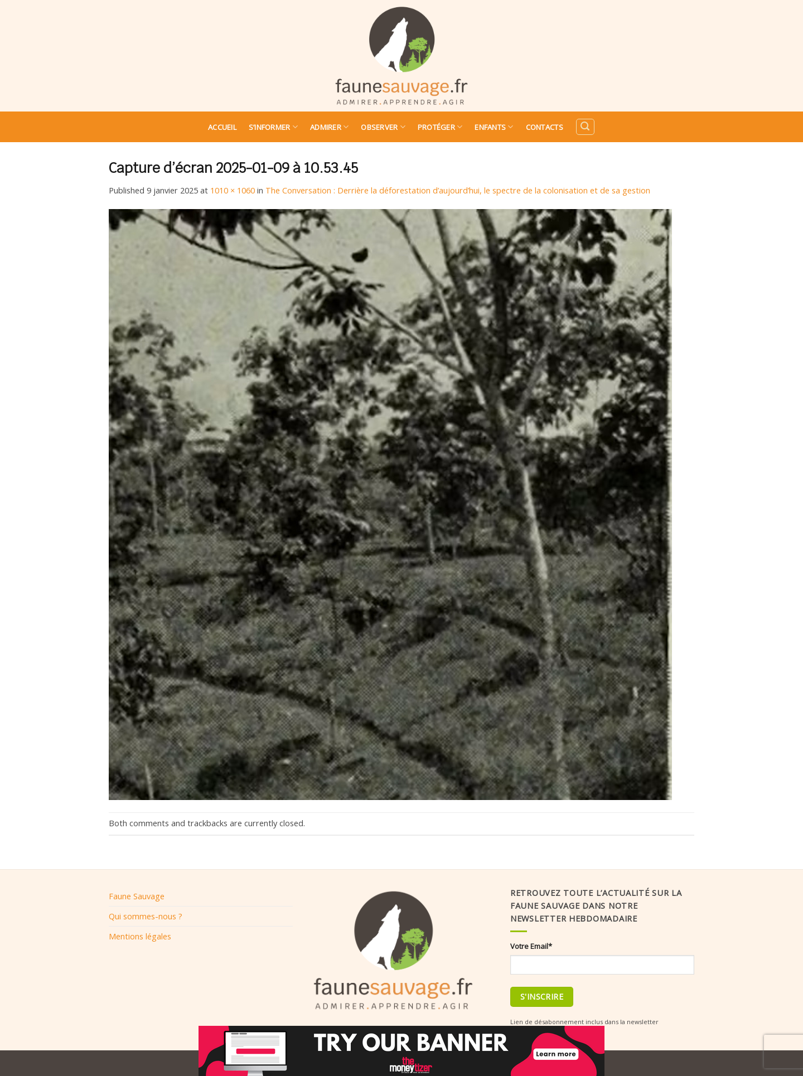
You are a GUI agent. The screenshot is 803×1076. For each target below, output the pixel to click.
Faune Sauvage (137, 895)
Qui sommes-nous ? (145, 916)
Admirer (329, 127)
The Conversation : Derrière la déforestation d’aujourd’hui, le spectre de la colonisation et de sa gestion (457, 190)
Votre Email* (531, 946)
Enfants (494, 127)
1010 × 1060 (232, 190)
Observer (383, 127)
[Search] (585, 127)
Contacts (544, 127)
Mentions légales (140, 936)
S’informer (273, 127)
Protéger (440, 127)
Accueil (222, 127)
